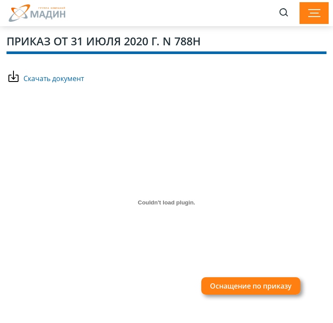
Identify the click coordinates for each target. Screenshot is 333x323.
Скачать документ (53, 78)
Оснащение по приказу (251, 286)
